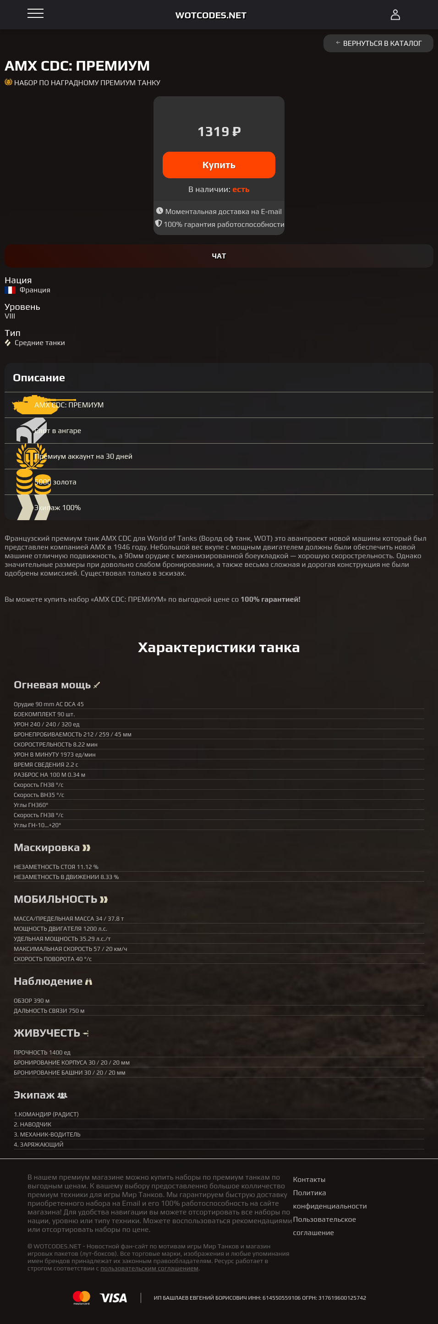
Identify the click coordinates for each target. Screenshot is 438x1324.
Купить (219, 164)
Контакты (309, 1179)
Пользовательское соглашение (324, 1226)
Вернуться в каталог (378, 43)
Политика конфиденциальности (330, 1199)
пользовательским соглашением (149, 1268)
